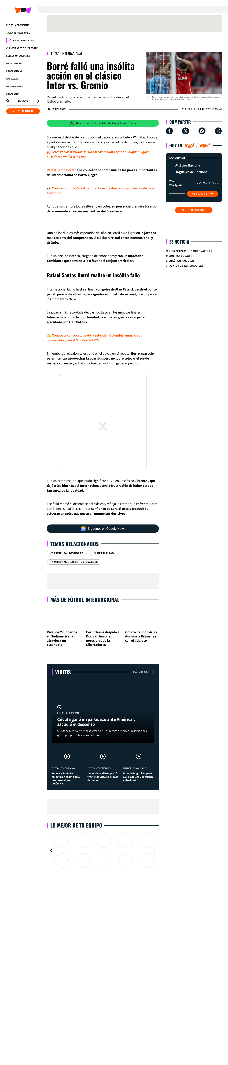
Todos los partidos (193, 210)
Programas (13, 94)
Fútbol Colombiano (17, 25)
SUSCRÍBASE (23, 111)
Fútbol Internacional (21, 40)
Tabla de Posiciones (18, 33)
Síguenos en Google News (102, 528)
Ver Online (202, 194)
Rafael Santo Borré (60, 170)
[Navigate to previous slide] (51, 890)
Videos (63, 688)
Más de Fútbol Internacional (84, 599)
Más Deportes (14, 86)
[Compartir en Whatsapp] (201, 130)
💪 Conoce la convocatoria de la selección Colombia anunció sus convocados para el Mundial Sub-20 (94, 338)
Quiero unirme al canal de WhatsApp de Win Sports (103, 123)
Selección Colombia (18, 56)
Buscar (23, 101)
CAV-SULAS (12, 79)
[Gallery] (103, 890)
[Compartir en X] (185, 130)
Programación (14, 71)
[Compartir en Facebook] (169, 130)
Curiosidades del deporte (22, 48)
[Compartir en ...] (218, 130)
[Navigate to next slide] (154, 890)
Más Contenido (15, 63)
